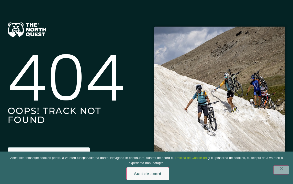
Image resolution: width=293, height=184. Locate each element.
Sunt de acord (147, 173)
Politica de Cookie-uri (191, 158)
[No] (281, 170)
